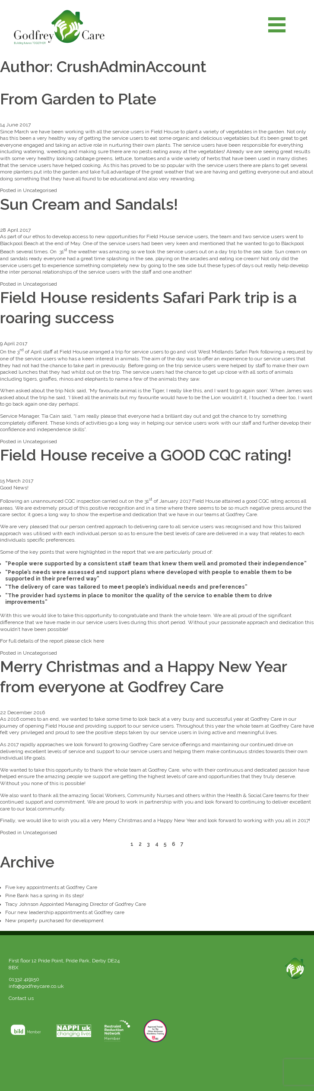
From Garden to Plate (78, 99)
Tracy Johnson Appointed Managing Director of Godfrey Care (75, 904)
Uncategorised (40, 190)
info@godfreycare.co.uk (36, 986)
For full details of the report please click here (52, 641)
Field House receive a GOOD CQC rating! (146, 455)
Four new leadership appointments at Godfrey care (64, 912)
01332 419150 (24, 979)
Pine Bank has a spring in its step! (44, 895)
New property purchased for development (54, 921)
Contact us (21, 998)
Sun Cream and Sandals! (89, 204)
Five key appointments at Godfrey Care (51, 887)
